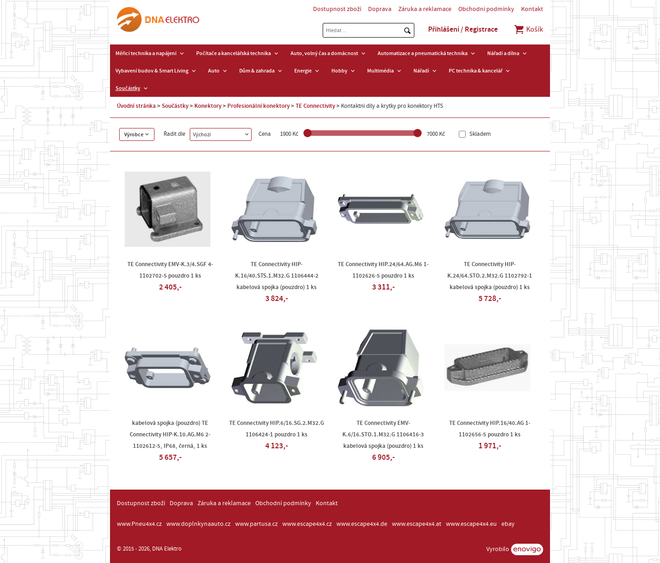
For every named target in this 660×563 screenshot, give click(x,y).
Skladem (479, 134)
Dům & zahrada (257, 70)
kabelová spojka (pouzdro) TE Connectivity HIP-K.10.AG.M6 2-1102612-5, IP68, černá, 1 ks (170, 434)
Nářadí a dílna (503, 53)
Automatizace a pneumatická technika (423, 53)
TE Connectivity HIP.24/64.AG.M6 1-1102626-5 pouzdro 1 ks (383, 270)
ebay (508, 524)
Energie (303, 70)
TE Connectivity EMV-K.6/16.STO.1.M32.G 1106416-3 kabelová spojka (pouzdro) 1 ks (383, 434)
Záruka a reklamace (424, 9)
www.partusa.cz (256, 524)
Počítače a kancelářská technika (233, 53)
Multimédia (380, 70)
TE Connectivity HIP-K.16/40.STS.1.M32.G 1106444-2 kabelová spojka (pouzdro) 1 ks (277, 275)
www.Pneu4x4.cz (139, 524)
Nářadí (421, 70)
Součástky (128, 88)
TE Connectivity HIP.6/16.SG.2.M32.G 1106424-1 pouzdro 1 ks (276, 429)
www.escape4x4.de (361, 524)
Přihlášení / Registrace (463, 29)
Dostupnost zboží (337, 9)
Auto (214, 70)
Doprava (379, 9)
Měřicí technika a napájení (146, 53)
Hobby (339, 70)
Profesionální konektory (258, 106)
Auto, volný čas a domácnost (324, 53)
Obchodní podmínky (486, 9)
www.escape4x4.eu (471, 524)
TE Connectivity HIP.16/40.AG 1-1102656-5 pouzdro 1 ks (489, 429)
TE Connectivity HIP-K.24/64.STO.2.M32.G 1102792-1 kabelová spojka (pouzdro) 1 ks (489, 275)
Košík (528, 29)
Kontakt (532, 9)
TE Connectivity (315, 106)
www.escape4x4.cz (307, 524)
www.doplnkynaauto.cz (198, 524)
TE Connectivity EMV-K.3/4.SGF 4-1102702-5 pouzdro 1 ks (170, 270)
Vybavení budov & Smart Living (152, 70)
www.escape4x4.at (416, 524)
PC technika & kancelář (475, 70)
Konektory (207, 106)
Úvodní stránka (136, 106)
